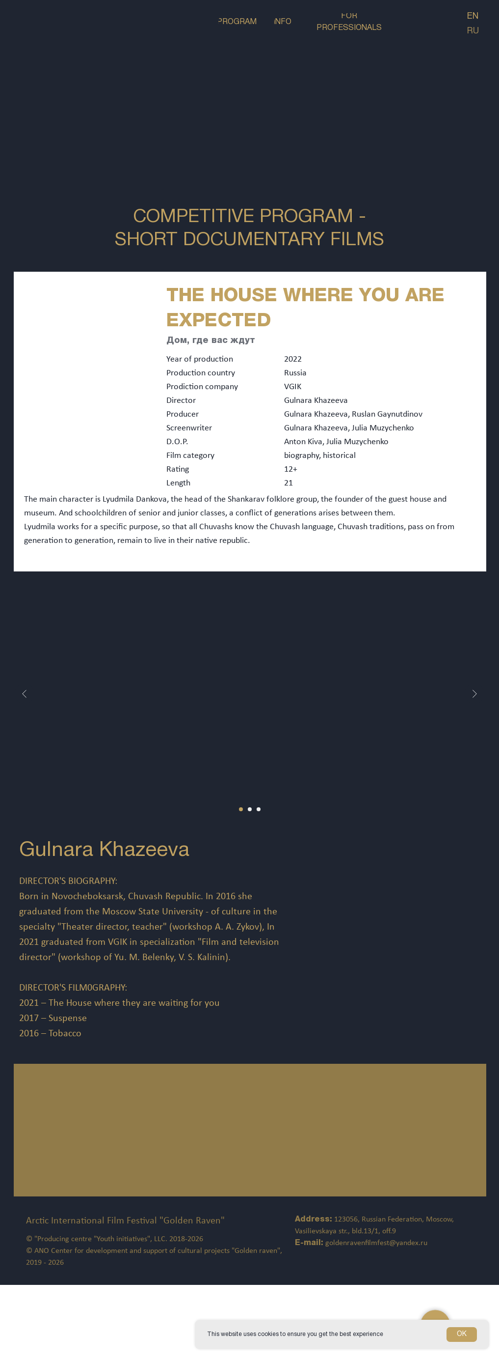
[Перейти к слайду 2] (250, 809)
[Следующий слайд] (474, 694)
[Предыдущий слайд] (24, 694)
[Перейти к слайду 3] (259, 809)
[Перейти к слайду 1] (241, 809)
